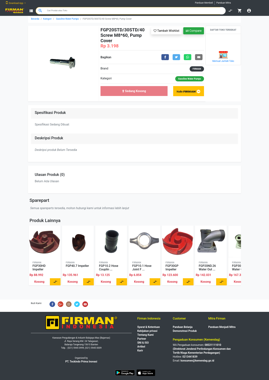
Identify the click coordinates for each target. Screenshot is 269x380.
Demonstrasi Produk (185, 330)
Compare (194, 30)
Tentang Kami (145, 334)
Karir (140, 350)
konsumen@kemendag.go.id (197, 360)
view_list (31, 11)
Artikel (141, 346)
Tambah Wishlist (166, 30)
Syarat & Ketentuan (148, 326)
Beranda (35, 19)
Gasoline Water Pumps (67, 19)
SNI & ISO (143, 342)
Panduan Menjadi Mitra (222, 326)
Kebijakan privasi (147, 330)
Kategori (47, 19)
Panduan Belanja (183, 326)
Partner (141, 338)
